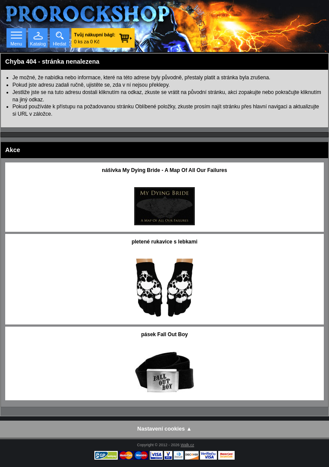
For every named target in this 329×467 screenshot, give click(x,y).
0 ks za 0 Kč (94, 38)
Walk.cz (187, 445)
